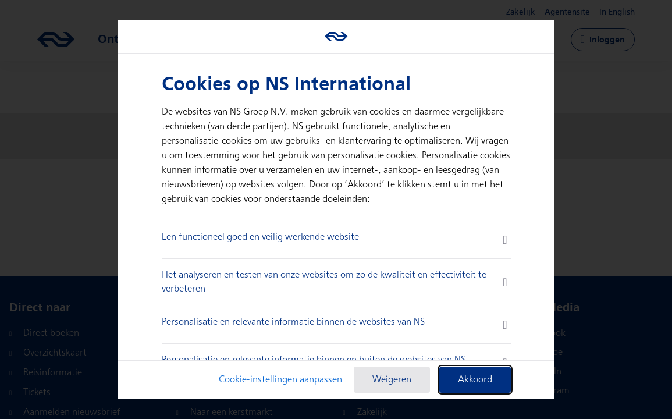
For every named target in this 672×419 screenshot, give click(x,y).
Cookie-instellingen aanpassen (280, 379)
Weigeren (391, 379)
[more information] (504, 239)
